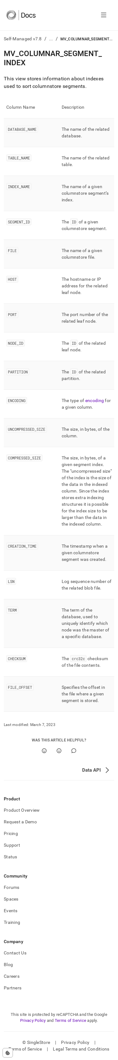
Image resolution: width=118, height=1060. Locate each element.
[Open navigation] (104, 15)
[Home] (21, 15)
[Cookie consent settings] (8, 1052)
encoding (94, 400)
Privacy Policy (33, 1020)
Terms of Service (70, 1020)
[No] (59, 750)
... (51, 38)
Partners (12, 987)
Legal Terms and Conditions (81, 1048)
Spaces (11, 899)
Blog (8, 964)
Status (10, 856)
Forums (12, 887)
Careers (12, 976)
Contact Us (15, 952)
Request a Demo (20, 821)
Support (12, 845)
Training (12, 922)
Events (11, 910)
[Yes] (44, 750)
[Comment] (73, 750)
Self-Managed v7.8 (23, 38)
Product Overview (22, 810)
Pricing (11, 833)
